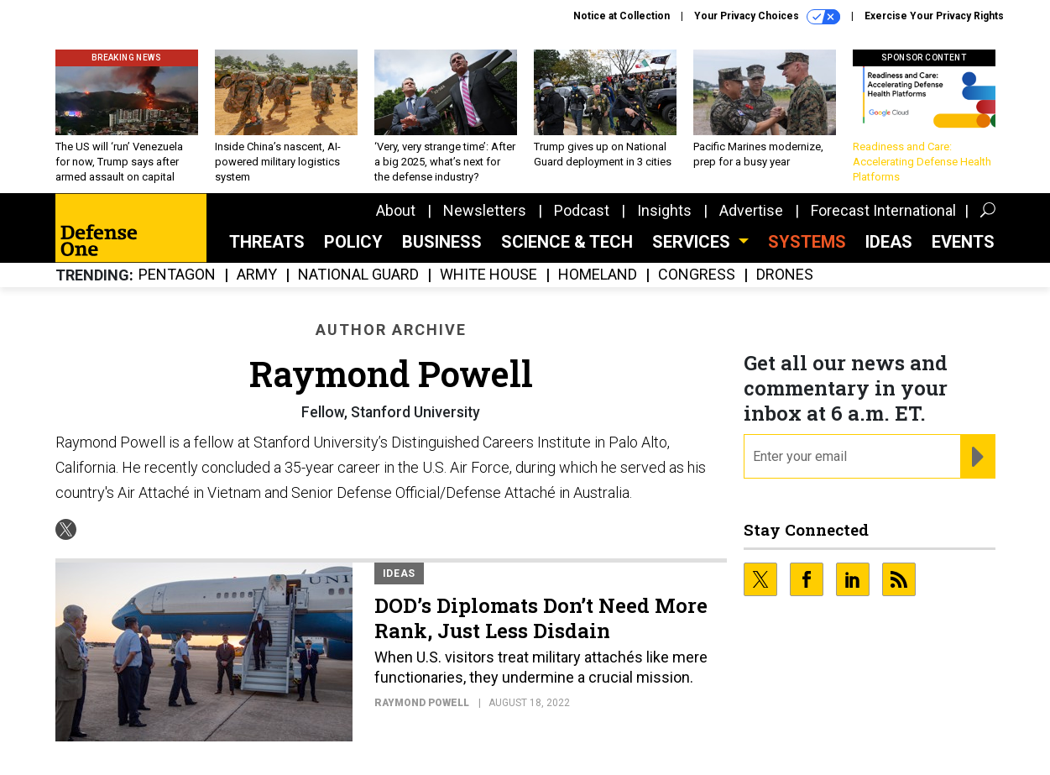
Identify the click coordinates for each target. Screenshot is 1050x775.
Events (963, 242)
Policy (353, 242)
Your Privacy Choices (767, 16)
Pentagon (177, 275)
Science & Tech (567, 242)
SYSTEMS (807, 242)
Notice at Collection (621, 16)
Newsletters (484, 210)
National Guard (358, 275)
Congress (696, 275)
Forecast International (883, 210)
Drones (784, 275)
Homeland (597, 275)
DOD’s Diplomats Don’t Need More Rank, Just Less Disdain (541, 618)
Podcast (581, 210)
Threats (267, 242)
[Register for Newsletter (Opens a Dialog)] (977, 457)
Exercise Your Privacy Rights (934, 16)
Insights (664, 210)
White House (488, 275)
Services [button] (693, 242)
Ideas (888, 242)
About (395, 210)
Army (257, 275)
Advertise (751, 210)
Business (442, 242)
